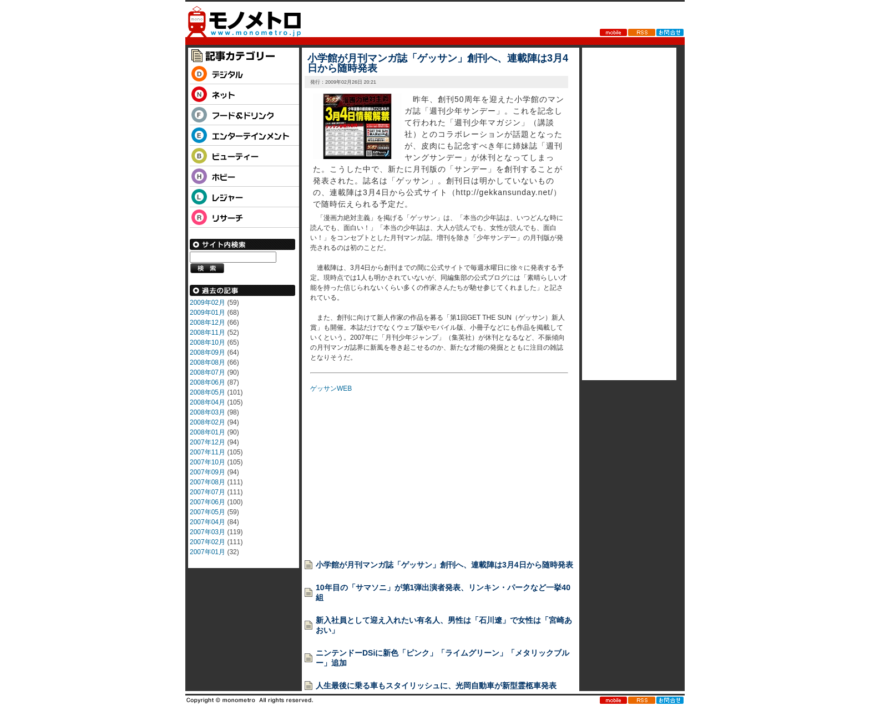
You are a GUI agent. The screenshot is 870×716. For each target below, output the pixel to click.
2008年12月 (207, 322)
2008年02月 (207, 422)
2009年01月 (207, 312)
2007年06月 (207, 502)
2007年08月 (207, 482)
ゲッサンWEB (331, 388)
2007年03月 (207, 532)
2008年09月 (207, 352)
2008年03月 (207, 412)
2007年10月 (207, 462)
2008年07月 (207, 372)
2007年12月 (207, 442)
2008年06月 (207, 382)
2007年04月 (207, 522)
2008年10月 (207, 342)
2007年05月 (207, 512)
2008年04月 (207, 402)
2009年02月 (207, 302)
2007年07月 (207, 492)
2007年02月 (207, 542)
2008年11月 (207, 332)
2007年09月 (207, 472)
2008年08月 (207, 362)
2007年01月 (207, 552)
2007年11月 (207, 452)
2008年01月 (207, 432)
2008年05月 (207, 392)
